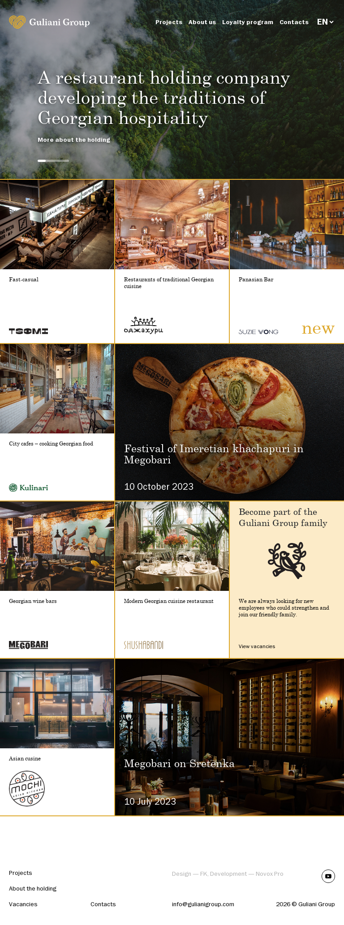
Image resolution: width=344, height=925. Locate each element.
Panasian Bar (256, 279)
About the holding (32, 888)
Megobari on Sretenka (179, 762)
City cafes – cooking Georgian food (51, 443)
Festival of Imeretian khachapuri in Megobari (214, 453)
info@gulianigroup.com (203, 904)
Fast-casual (24, 279)
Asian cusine (25, 758)
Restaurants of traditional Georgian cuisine (169, 282)
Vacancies (23, 904)
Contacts (294, 22)
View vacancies (257, 646)
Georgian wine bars (33, 601)
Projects (168, 22)
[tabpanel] (172, 89)
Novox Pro (270, 874)
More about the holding (74, 140)
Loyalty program (247, 22)
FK (203, 874)
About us (202, 22)
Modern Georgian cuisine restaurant (169, 601)
